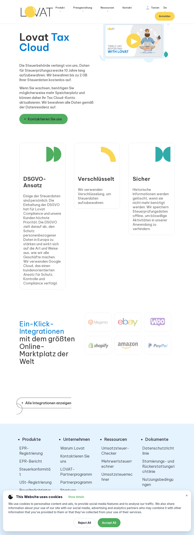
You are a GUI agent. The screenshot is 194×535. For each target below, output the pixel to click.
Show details (76, 496)
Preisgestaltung (82, 7)
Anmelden (165, 16)
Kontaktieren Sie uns (45, 119)
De (165, 7)
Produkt (60, 7)
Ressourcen (107, 7)
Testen (155, 7)
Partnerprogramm (76, 482)
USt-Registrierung (35, 482)
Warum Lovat (72, 448)
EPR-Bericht (30, 461)
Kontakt (127, 7)
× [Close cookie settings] (186, 495)
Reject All (84, 523)
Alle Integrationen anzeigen (48, 403)
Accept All (109, 523)
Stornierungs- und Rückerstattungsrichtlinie (158, 466)
